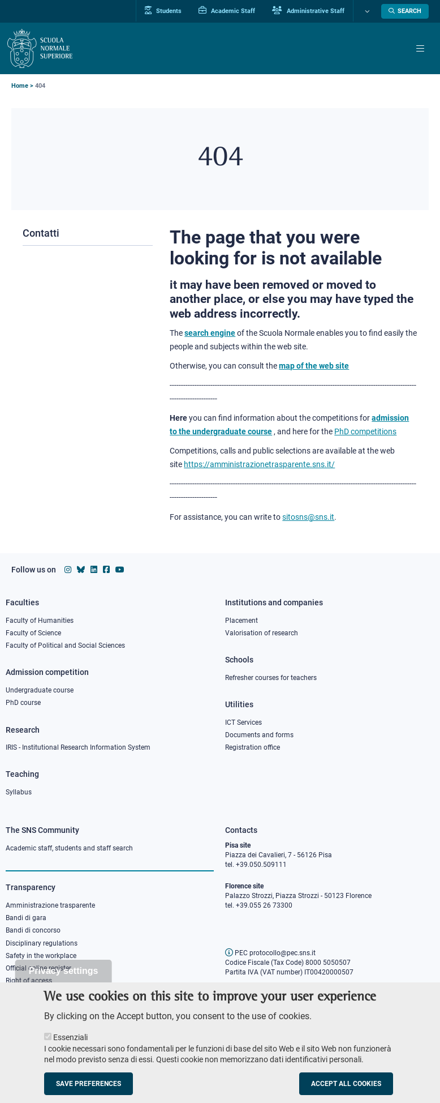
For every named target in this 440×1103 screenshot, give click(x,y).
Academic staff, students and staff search (69, 848)
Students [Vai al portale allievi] (163, 11)
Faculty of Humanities (40, 621)
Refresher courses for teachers (271, 678)
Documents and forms (259, 735)
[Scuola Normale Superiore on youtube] (119, 569)
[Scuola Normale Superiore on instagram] (67, 569)
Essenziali (70, 1048)
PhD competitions (365, 431)
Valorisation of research (261, 633)
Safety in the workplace (41, 956)
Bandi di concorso (33, 930)
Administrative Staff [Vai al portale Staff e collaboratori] (308, 11)
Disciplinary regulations (41, 943)
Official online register (38, 968)
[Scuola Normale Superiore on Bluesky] (81, 569)
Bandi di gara (26, 918)
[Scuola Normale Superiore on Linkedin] (93, 569)
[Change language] (366, 11)
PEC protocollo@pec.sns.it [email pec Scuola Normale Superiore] (270, 953)
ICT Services (243, 722)
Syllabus (19, 792)
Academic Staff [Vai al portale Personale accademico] (227, 11)
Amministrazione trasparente (50, 905)
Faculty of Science (33, 633)
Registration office (252, 747)
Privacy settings (63, 982)
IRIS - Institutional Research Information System (78, 747)
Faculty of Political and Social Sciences (65, 645)
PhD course (23, 703)
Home (19, 85)
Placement (241, 621)
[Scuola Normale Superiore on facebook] (106, 569)
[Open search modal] (405, 11)
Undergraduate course (40, 690)
